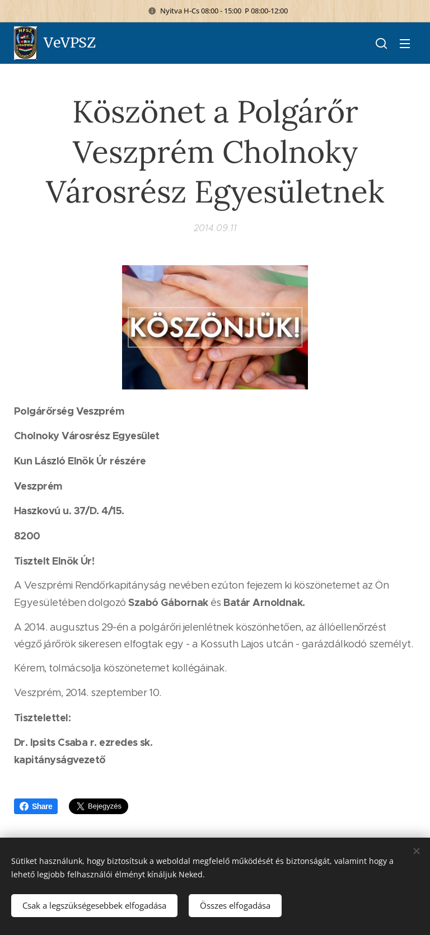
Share (36, 806)
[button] (381, 43)
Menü (405, 43)
